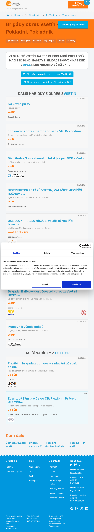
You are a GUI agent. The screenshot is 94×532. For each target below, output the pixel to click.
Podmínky (54, 475)
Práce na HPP (77, 444)
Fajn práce (75, 490)
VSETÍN (70, 93)
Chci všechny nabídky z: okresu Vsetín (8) (47, 73)
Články (10, 466)
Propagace (33, 480)
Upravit (46, 284)
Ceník (31, 471)
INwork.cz (74, 482)
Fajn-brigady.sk (77, 500)
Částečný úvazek (16, 444)
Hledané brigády (14, 471)
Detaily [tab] (47, 253)
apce (27, 64)
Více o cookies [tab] (77, 253)
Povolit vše (76, 284)
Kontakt (53, 466)
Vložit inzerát (34, 466)
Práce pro (55, 444)
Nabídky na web (57, 488)
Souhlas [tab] (16, 253)
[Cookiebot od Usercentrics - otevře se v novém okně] (80, 246)
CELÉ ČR (62, 353)
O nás (52, 471)
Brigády (35, 444)
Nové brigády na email (73, 24)
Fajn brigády (75, 472)
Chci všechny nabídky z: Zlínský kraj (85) (47, 81)
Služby (31, 475)
